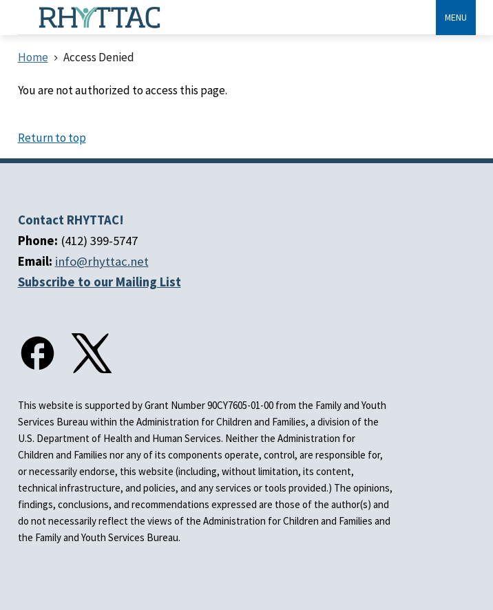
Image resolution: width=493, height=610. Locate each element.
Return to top (52, 137)
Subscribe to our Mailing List (99, 282)
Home (33, 57)
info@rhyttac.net (102, 261)
